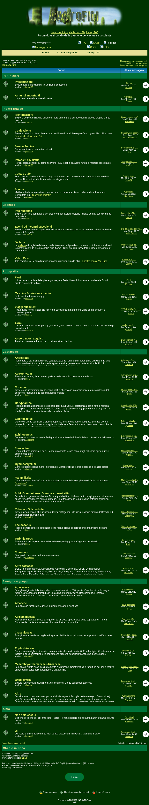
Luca (27, 139)
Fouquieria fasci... (129, 681)
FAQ (82, 43)
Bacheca (9, 204)
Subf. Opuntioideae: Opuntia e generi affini (42, 493)
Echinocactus (24, 418)
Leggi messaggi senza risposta (133, 65)
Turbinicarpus (24, 538)
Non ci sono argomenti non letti (133, 61)
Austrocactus (129, 568)
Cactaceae (10, 351)
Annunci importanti (27, 95)
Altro (6, 708)
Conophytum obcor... (130, 133)
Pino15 (129, 609)
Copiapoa (21, 387)
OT (17, 730)
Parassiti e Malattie (27, 160)
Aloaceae (21, 603)
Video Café (22, 258)
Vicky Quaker (131, 233)
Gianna (128, 88)
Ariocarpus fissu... (129, 360)
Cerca (91, 47)
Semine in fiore (128, 540)
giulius (128, 299)
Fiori (18, 277)
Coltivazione (23, 130)
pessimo (29, 152)
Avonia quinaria (128, 696)
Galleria (20, 242)
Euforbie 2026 (128, 651)
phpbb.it (74, 802)
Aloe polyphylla (128, 605)
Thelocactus (23, 525)
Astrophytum (23, 373)
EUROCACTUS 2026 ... (131, 229)
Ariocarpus (22, 357)
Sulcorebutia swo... (129, 512)
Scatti (18, 322)
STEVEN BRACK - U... (131, 309)
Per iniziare (11, 75)
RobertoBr (128, 573)
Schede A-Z (21, 483)
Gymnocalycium (25, 464)
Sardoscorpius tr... (129, 732)
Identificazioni (24, 114)
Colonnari (21, 552)
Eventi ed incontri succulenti (33, 226)
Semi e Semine (24, 146)
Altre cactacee (24, 565)
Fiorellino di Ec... (129, 619)
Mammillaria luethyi (129, 480)
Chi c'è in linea (14, 748)
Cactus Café (23, 173)
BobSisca (128, 196)
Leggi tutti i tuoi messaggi (136, 63)
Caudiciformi (23, 679)
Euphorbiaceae (24, 648)
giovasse (129, 344)
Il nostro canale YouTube (95, 261)
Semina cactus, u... (129, 148)
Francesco (129, 121)
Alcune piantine (128, 295)
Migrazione (128, 97)
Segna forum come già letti (13, 743)
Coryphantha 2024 (129, 405)
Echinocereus (24, 434)
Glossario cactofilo (41, 195)
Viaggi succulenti (26, 306)
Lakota (129, 217)
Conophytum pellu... (129, 666)
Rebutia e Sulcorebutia (29, 509)
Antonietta (29, 440)
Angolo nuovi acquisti (29, 338)
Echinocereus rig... (129, 436)
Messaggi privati (42, 47)
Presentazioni (24, 81)
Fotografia (10, 271)
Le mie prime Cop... (129, 390)
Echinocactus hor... (129, 421)
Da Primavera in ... (129, 340)
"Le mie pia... (128, 176)
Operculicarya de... (129, 245)
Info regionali (23, 210)
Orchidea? (129, 717)
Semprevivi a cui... (129, 161)
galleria (22, 245)
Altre (18, 693)
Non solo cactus (25, 715)
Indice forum (9, 65)
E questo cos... (128, 590)
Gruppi (95, 43)
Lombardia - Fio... (128, 213)
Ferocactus (22, 448)
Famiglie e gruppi (16, 581)
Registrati (110, 43)
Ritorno (128, 83)
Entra (105, 47)
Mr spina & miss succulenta (33, 293)
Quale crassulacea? (129, 117)
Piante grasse (13, 108)
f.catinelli (128, 470)
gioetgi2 (128, 329)
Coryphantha (23, 403)
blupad (23, 758)
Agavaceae (22, 587)
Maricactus (129, 440)
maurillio (29, 486)
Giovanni (129, 500)
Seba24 (129, 166)
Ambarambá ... (128, 325)
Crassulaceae (23, 632)
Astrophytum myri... (129, 375)
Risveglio (129, 280)
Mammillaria (23, 477)
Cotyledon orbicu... (129, 635)
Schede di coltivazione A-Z (28, 136)
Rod (129, 152)
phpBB (69, 800)
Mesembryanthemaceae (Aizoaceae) (38, 664)
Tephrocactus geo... (129, 496)
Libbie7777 (129, 516)
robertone (129, 249)
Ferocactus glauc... (129, 451)
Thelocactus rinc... (129, 526)
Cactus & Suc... (129, 260)
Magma (128, 284)
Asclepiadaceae (25, 616)
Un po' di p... (128, 465)
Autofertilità (128, 192)
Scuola (19, 189)
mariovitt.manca (130, 137)
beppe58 (29, 87)
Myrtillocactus (129, 554)
